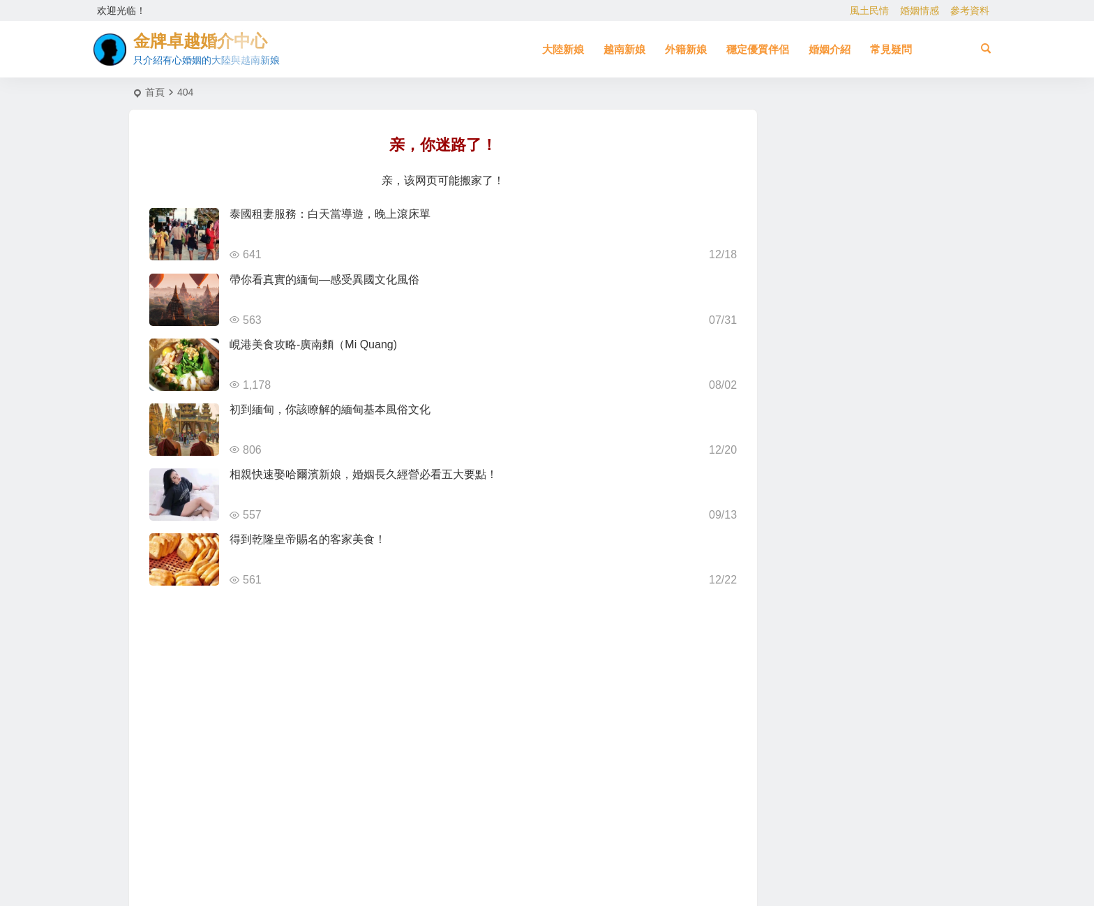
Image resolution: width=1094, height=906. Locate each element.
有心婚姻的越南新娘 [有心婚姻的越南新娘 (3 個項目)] (845, 481)
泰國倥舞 (851, 191)
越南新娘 (624, 49)
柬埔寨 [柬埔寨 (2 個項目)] (838, 511)
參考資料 (969, 10)
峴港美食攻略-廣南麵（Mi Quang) (313, 344)
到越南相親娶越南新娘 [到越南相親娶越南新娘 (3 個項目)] (815, 582)
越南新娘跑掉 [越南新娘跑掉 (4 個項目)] (831, 569)
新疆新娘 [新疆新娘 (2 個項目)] (848, 598)
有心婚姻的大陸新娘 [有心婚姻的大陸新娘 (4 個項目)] (890, 522)
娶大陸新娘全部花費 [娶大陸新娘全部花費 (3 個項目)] (859, 540)
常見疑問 (891, 49)
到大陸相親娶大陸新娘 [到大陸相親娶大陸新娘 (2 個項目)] (905, 557)
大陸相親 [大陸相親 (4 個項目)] (886, 590)
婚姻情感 (919, 10)
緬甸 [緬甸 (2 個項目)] (885, 503)
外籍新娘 (686, 49)
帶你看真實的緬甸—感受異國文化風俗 (324, 279)
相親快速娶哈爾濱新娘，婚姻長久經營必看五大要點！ (363, 474)
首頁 (155, 92)
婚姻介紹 (830, 49)
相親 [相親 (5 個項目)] (878, 490)
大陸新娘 (563, 49)
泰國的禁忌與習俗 (871, 318)
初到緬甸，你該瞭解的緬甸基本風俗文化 (330, 409)
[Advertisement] (853, 730)
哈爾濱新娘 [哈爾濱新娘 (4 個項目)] (897, 492)
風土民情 (869, 10)
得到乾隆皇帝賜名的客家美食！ (308, 539)
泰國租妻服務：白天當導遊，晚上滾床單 (330, 214)
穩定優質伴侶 (757, 49)
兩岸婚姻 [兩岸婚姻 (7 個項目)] (810, 503)
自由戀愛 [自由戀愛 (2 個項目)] (870, 575)
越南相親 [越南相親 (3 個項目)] (805, 541)
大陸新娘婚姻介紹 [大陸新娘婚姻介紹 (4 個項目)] (850, 497)
